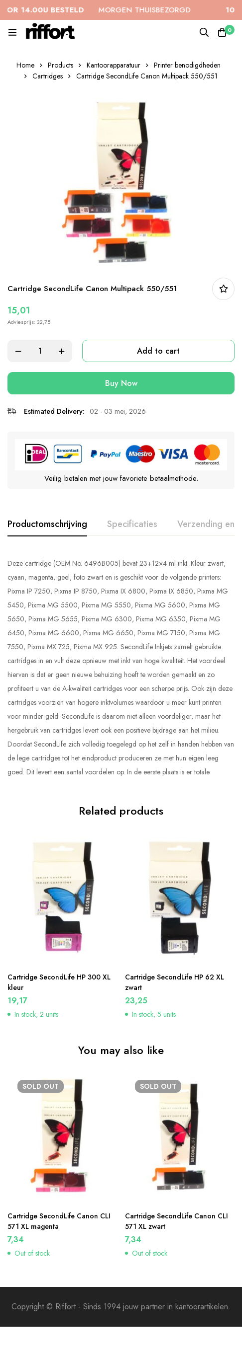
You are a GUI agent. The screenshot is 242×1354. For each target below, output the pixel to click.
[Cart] (222, 32)
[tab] (47, 524)
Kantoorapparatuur (113, 65)
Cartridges (47, 76)
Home (25, 65)
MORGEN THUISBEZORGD (101, 9)
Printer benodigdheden (187, 65)
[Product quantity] (39, 351)
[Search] (204, 32)
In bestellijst (223, 289)
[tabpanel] (121, 667)
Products (60, 65)
